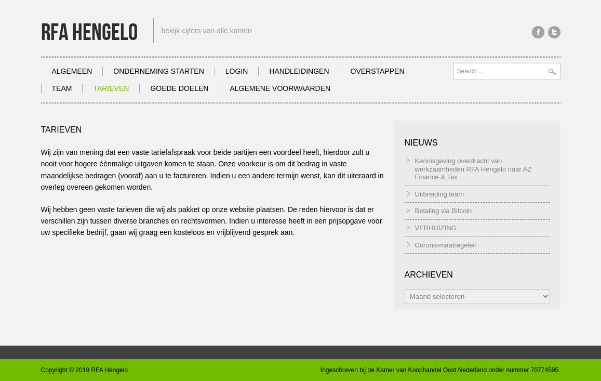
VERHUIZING (436, 228)
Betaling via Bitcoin (443, 211)
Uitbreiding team (439, 194)
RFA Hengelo (89, 33)
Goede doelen (179, 88)
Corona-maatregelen (446, 245)
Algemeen (72, 71)
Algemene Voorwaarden (280, 88)
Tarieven (111, 88)
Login (236, 71)
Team (62, 88)
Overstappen (378, 71)
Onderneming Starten (158, 71)
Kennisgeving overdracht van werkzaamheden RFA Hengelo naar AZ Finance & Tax (473, 169)
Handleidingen (299, 71)
